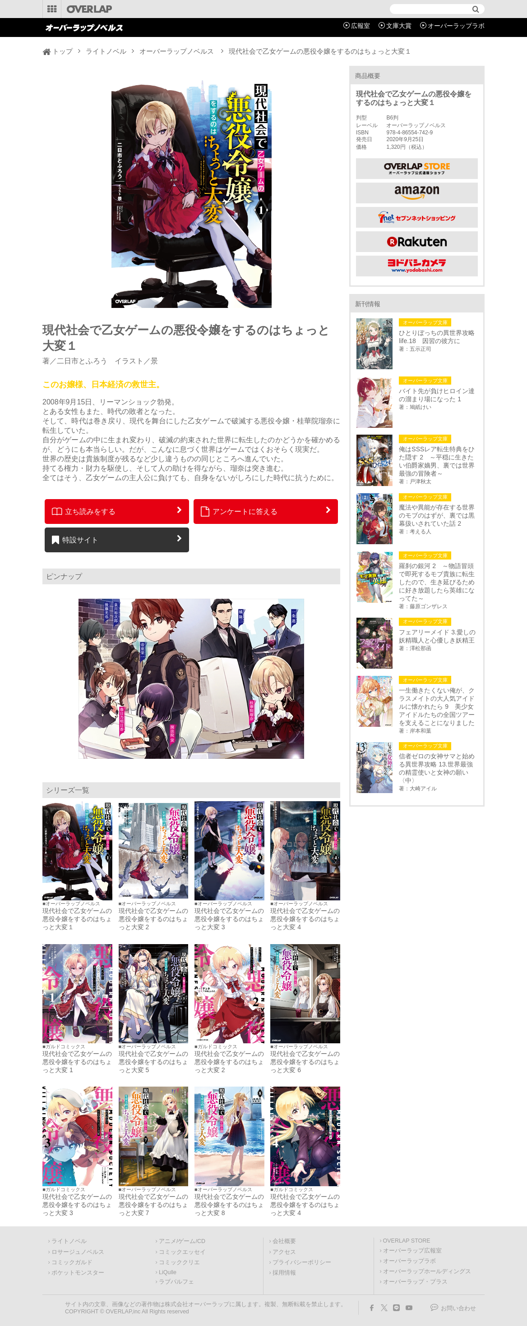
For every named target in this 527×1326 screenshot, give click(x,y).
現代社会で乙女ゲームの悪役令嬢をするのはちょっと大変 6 (305, 1062)
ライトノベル (106, 51)
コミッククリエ (179, 1262)
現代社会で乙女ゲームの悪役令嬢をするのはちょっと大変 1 (77, 1062)
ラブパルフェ (176, 1282)
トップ (62, 51)
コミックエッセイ (182, 1252)
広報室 (360, 25)
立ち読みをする (84, 511)
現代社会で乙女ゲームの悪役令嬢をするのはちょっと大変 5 (153, 1062)
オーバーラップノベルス (176, 51)
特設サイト (75, 540)
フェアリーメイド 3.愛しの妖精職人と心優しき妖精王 (437, 636)
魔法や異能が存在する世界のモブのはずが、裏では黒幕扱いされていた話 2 (437, 515)
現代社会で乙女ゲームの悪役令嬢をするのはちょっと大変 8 (229, 1204)
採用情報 (284, 1273)
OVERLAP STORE (406, 1241)
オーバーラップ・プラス (415, 1282)
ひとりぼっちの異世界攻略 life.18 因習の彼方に (438, 336)
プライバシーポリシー (302, 1262)
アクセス (284, 1252)
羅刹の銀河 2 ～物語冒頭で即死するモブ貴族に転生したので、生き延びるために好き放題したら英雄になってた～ (437, 582)
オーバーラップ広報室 (412, 1251)
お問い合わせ (458, 1308)
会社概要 (284, 1241)
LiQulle (167, 1272)
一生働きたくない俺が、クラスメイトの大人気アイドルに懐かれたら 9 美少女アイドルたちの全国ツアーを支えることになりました (437, 706)
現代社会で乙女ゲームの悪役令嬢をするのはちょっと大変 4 (305, 919)
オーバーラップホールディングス (427, 1271)
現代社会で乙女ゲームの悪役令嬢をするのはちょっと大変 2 (153, 919)
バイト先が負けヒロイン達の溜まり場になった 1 (437, 395)
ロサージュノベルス (77, 1252)
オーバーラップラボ (456, 25)
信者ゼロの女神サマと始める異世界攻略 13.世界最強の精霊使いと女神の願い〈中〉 (437, 768)
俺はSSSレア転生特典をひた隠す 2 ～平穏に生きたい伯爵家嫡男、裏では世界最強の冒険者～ (437, 461)
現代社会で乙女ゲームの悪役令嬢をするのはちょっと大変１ (77, 919)
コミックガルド (71, 1262)
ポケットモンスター (77, 1273)
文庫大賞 (398, 25)
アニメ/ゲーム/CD (182, 1241)
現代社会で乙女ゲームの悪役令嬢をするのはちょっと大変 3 (229, 919)
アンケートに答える (239, 511)
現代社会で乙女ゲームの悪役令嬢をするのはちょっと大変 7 (153, 1204)
